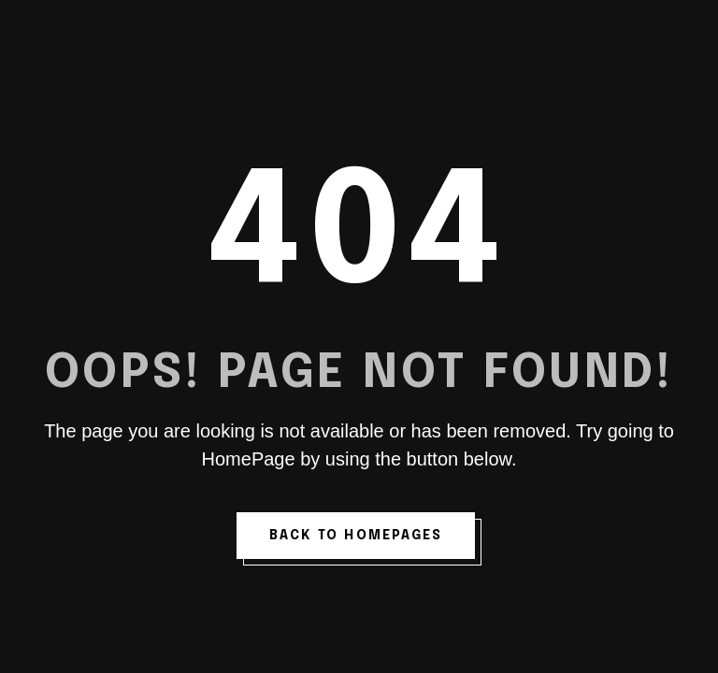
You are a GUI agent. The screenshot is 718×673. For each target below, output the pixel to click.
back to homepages (356, 535)
